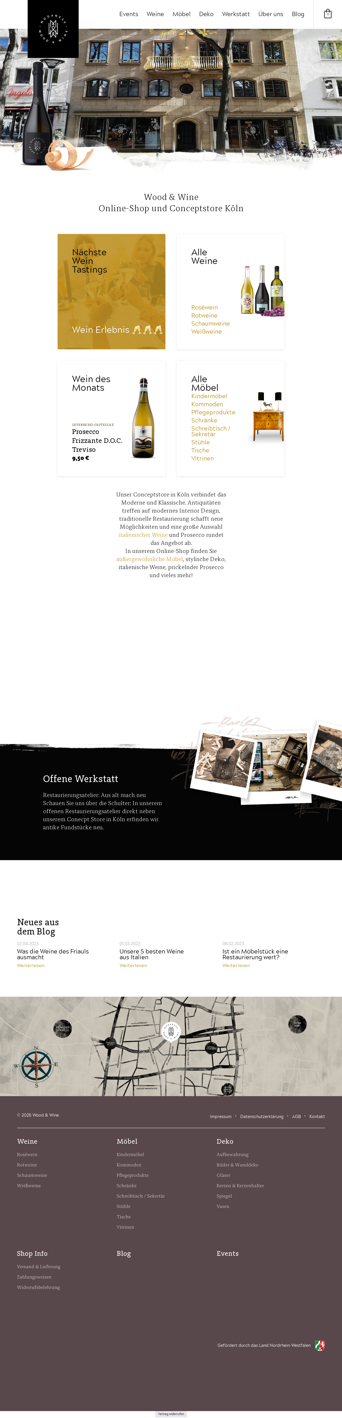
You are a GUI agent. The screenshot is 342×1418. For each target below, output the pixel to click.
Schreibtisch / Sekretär (210, 432)
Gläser (223, 1175)
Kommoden (207, 405)
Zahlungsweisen (34, 1277)
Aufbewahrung (233, 1155)
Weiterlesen (31, 966)
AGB (296, 1117)
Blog (298, 14)
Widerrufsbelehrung (38, 1287)
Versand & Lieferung (39, 1267)
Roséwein (204, 308)
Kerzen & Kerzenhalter (240, 1186)
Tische (200, 451)
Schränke (204, 421)
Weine (154, 14)
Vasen (223, 1206)
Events (127, 14)
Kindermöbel (209, 397)
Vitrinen (202, 459)
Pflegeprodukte (213, 413)
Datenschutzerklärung (262, 1117)
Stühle (200, 443)
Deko (206, 14)
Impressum (221, 1117)
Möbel (181, 14)
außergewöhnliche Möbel (149, 559)
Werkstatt (236, 14)
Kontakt (317, 1117)
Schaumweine (210, 324)
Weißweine (206, 332)
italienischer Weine (143, 535)
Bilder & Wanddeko (237, 1165)
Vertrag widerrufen (171, 1414)
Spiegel (224, 1196)
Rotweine (204, 316)
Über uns (270, 14)
